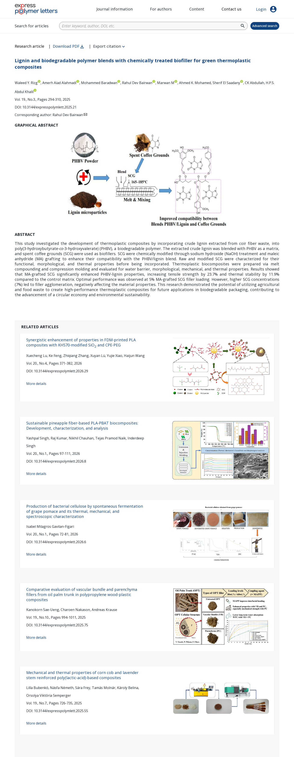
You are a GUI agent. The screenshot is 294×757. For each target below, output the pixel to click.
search (242, 25)
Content (196, 9)
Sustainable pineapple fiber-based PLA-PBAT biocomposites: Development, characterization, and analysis (82, 425)
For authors (161, 9)
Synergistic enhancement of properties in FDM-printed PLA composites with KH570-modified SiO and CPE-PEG (81, 342)
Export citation (107, 46)
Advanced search (264, 26)
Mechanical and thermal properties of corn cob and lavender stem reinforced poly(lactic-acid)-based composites (82, 675)
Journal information (114, 9)
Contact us (231, 9)
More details (36, 383)
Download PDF (66, 46)
